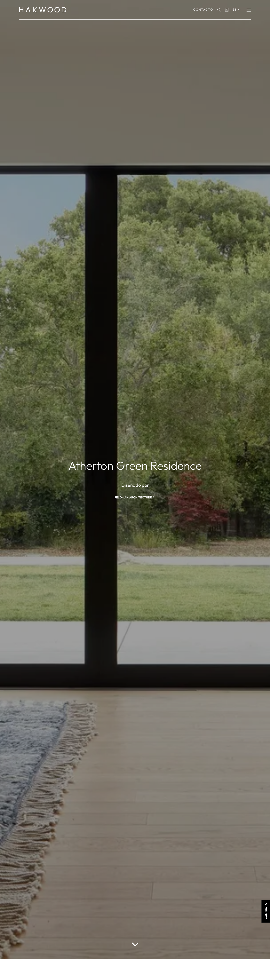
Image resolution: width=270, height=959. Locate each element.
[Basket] (226, 10)
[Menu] (249, 10)
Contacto (203, 10)
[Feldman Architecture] (135, 497)
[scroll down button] (135, 944)
